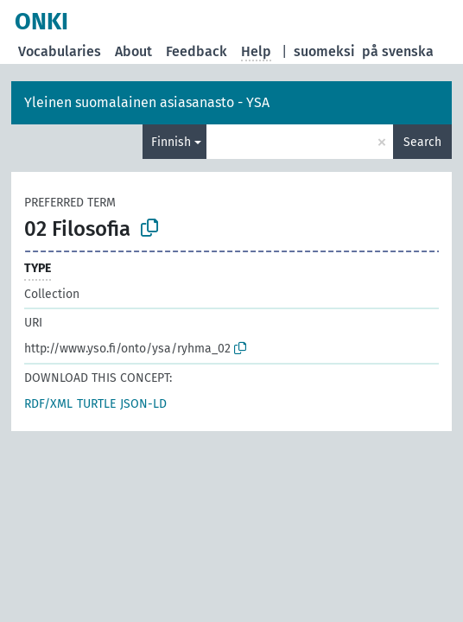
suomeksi (324, 51)
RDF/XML (48, 404)
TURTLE (96, 404)
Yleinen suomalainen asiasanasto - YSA (147, 102)
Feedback (196, 51)
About (133, 51)
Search (422, 142)
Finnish (171, 142)
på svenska (398, 51)
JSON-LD (143, 404)
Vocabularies (59, 51)
